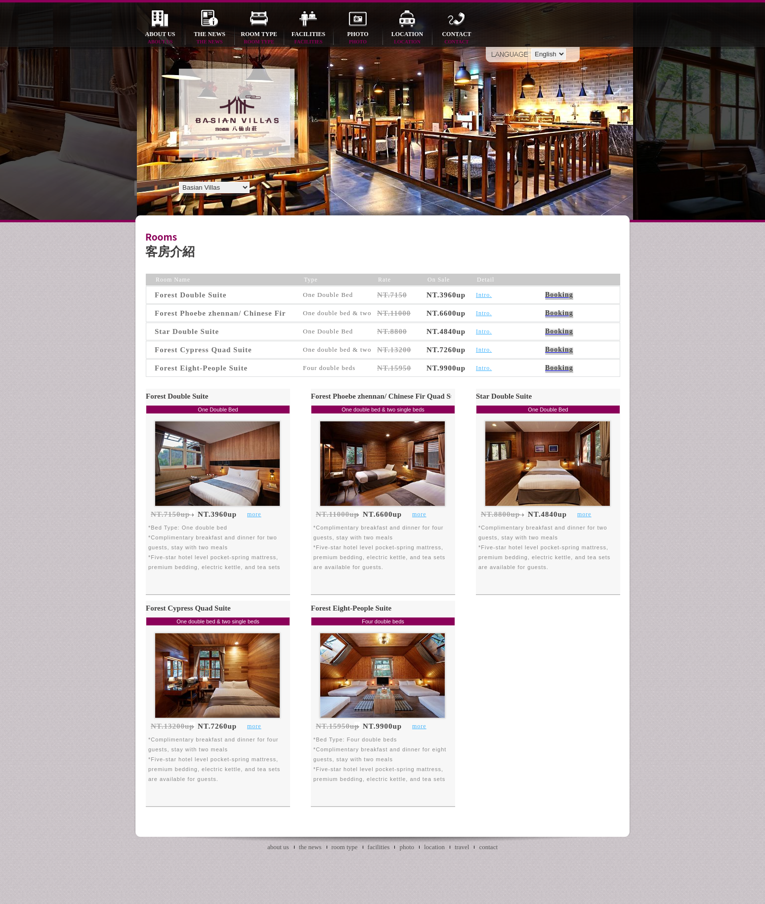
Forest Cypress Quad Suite (188, 608)
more (254, 514)
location (407, 38)
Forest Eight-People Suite (351, 608)
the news (209, 38)
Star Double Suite (504, 396)
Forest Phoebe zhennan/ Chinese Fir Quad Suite (387, 396)
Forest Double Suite (177, 396)
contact (456, 38)
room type (259, 38)
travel (462, 847)
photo (357, 38)
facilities (308, 38)
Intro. (484, 294)
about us (160, 38)
